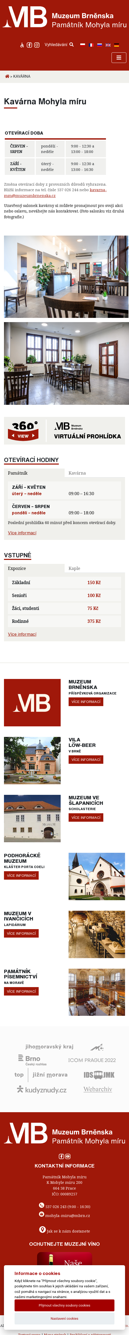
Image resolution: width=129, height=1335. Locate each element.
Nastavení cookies (64, 1319)
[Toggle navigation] (119, 57)
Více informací (22, 533)
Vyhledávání (59, 44)
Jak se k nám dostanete (68, 1231)
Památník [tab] (18, 473)
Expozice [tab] (17, 568)
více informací (86, 701)
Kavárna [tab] (77, 473)
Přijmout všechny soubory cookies (64, 1305)
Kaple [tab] (74, 568)
